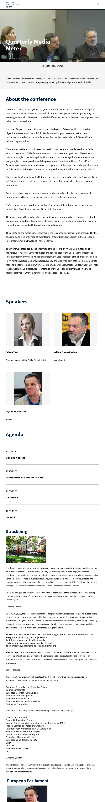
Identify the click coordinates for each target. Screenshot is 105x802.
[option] (52, 35)
